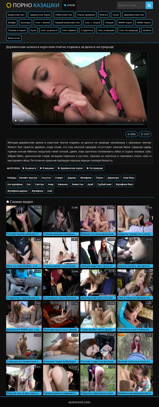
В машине (47, 168)
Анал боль (128, 177)
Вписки (104, 14)
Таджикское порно (40, 14)
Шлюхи (147, 30)
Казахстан (77, 184)
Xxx (29, 184)
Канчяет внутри (28, 177)
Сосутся (46, 177)
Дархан (72, 177)
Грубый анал (104, 184)
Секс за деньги (49, 30)
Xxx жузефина (14, 184)
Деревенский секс (134, 14)
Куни (33, 30)
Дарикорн (113, 177)
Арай (90, 184)
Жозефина (85, 177)
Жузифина (37, 190)
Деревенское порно (70, 168)
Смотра (39, 184)
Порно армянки (86, 14)
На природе (95, 168)
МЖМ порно (144, 22)
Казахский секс (16, 14)
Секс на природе (128, 30)
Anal (49, 190)
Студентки (87, 30)
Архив (69, 5)
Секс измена (69, 30)
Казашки (63, 184)
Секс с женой (42, 22)
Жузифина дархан (17, 190)
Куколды (25, 22)
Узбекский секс (63, 14)
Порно (32, 5)
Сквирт (59, 177)
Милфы (12, 22)
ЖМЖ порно (125, 22)
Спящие (109, 22)
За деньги (29, 168)
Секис (116, 14)
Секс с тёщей (92, 22)
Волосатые (14, 37)
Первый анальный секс (67, 22)
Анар (50, 184)
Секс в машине (106, 30)
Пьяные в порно (17, 30)
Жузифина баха (124, 184)
